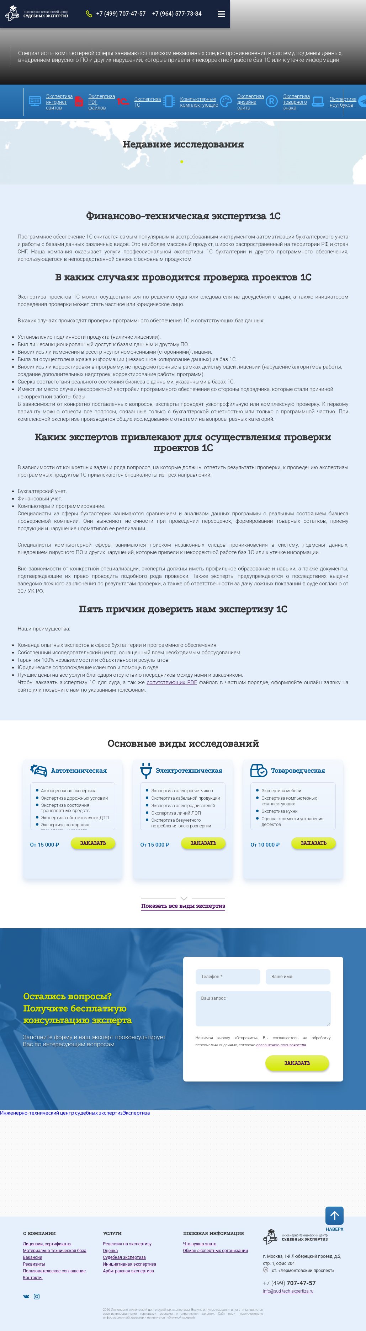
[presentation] (237, 1066)
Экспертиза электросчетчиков (183, 787)
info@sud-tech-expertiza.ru (288, 1293)
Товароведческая (299, 768)
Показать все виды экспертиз (183, 904)
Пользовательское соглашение (54, 1272)
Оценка (110, 1252)
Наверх (339, 1217)
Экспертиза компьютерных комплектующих (290, 797)
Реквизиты (34, 1265)
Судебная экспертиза (124, 1259)
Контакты (33, 1279)
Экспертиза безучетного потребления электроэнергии (182, 824)
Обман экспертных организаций (215, 1252)
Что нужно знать (200, 1245)
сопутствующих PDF (172, 679)
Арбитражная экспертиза (128, 1272)
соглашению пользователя (281, 1047)
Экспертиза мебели (282, 787)
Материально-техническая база (54, 1252)
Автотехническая (80, 768)
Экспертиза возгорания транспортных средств (66, 824)
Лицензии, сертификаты (47, 1245)
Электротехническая (191, 768)
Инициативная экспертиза (129, 1265)
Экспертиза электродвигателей (184, 807)
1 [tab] (181, 159)
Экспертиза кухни (280, 807)
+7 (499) (289, 1283)
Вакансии (32, 1259)
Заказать (93, 840)
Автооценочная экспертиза (70, 787)
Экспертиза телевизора (286, 827)
